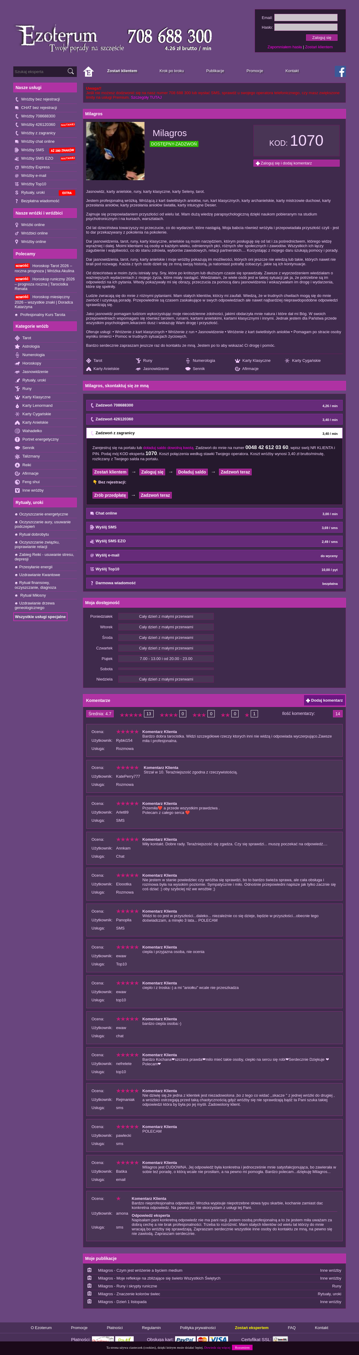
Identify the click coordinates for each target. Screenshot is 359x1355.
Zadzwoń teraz (235, 472)
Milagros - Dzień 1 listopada (122, 1301)
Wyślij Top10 (214, 569)
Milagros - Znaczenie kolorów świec (129, 1294)
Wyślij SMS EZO (214, 541)
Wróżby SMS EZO (45, 158)
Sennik (24, 448)
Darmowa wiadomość (214, 583)
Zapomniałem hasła (285, 47)
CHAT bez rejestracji (36, 107)
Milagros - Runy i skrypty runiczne (127, 1286)
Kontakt (321, 1327)
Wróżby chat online (35, 141)
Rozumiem (242, 1347)
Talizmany (27, 456)
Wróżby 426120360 (45, 124)
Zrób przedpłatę (110, 495)
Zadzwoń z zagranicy (214, 433)
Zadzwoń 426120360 (214, 419)
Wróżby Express (32, 167)
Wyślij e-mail (214, 556)
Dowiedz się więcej (217, 1347)
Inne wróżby (29, 490)
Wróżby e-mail (30, 175)
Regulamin (151, 1327)
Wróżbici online (31, 233)
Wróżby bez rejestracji (37, 99)
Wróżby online (30, 241)
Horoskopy (28, 363)
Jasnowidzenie (31, 372)
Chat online (214, 514)
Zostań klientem (319, 47)
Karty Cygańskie (33, 414)
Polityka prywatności (198, 1327)
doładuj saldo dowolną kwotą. (168, 447)
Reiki (23, 465)
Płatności (115, 1327)
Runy (23, 388)
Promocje (79, 1327)
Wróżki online (30, 225)
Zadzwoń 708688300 (214, 406)
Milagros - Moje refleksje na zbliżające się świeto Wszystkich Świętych (159, 1278)
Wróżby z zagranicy (35, 133)
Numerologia (30, 355)
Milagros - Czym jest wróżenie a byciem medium (140, 1270)
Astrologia (27, 346)
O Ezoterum (41, 1327)
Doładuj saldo (192, 472)
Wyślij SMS (214, 527)
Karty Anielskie (31, 422)
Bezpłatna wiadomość (37, 201)
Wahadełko (28, 431)
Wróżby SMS (45, 150)
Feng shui (27, 482)
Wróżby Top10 (30, 184)
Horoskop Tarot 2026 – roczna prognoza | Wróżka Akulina (44, 268)
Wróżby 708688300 (35, 116)
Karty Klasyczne (33, 397)
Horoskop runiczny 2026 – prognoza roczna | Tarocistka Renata (45, 283)
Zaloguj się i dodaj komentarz (284, 163)
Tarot (23, 338)
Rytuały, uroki (45, 193)
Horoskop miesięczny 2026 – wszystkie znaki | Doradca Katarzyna (44, 301)
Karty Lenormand (34, 405)
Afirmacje (27, 473)
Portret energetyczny (37, 439)
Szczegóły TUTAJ (146, 97)
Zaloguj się (152, 472)
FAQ (292, 1327)
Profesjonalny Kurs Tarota (40, 314)
